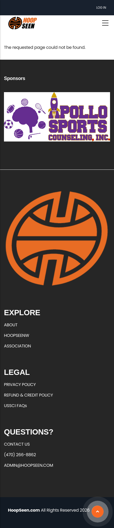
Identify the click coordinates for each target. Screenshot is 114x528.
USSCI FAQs (15, 406)
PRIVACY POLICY (20, 384)
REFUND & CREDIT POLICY (28, 395)
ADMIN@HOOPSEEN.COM (28, 465)
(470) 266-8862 (20, 455)
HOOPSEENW (16, 335)
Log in (101, 7)
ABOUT (10, 325)
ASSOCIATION (17, 346)
